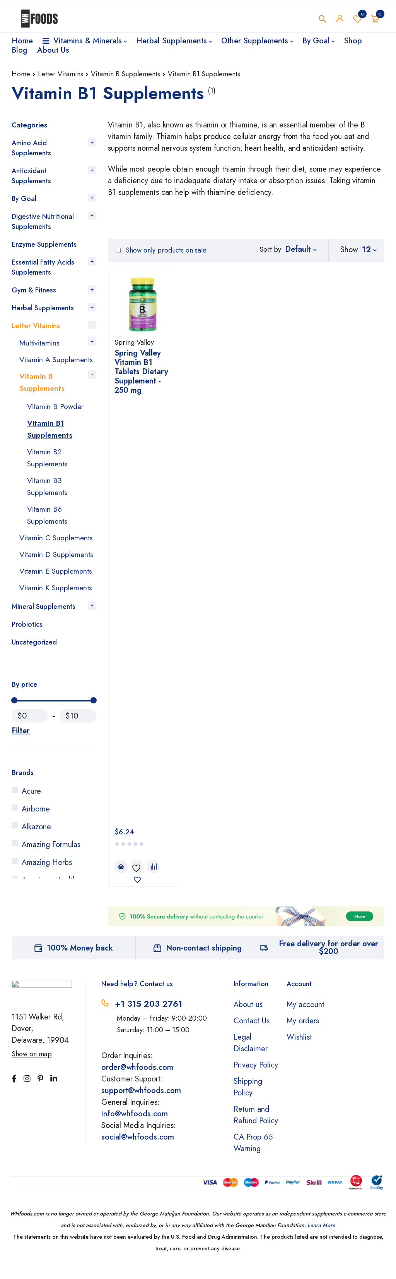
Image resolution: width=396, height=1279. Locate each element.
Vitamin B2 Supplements (48, 466)
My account (305, 1017)
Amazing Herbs (47, 914)
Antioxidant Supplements (31, 176)
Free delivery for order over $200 (328, 960)
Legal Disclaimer (251, 1056)
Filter (21, 782)
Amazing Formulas (51, 896)
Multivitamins (40, 342)
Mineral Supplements (43, 658)
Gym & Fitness (34, 290)
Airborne (36, 860)
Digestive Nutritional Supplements (43, 221)
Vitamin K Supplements (40, 633)
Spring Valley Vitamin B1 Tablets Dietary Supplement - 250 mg (141, 371)
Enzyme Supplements (44, 244)
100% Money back (80, 961)
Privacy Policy (256, 1078)
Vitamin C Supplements (40, 549)
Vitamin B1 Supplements (49, 438)
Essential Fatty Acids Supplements (43, 267)
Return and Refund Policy (256, 1128)
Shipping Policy (248, 1100)
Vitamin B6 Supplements (48, 522)
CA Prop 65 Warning (253, 1156)
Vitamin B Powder (56, 416)
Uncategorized (34, 694)
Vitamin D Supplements (40, 577)
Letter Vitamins (60, 74)
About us (248, 1017)
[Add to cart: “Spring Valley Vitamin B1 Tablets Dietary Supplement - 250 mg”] (121, 438)
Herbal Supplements (43, 308)
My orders (303, 1034)
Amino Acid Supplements (31, 148)
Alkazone (36, 878)
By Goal (24, 199)
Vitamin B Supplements (125, 74)
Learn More (321, 1238)
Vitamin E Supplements (40, 605)
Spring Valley (134, 342)
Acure (31, 842)
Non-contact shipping (204, 961)
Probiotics (27, 676)
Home (21, 74)
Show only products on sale (161, 250)
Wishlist (358, 19)
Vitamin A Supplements (40, 364)
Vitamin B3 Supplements (48, 494)
